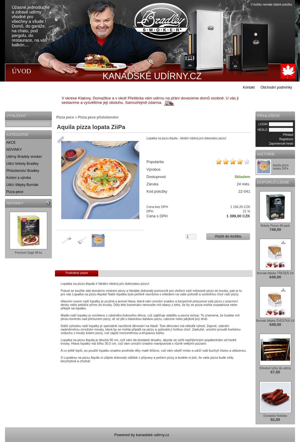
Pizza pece (14, 192)
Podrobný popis (77, 273)
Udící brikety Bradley (22, 164)
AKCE (11, 142)
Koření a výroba (18, 178)
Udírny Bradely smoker (24, 157)
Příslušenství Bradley (22, 171)
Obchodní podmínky (276, 87)
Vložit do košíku (228, 236)
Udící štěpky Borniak (22, 185)
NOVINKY (14, 150)
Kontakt (249, 87)
